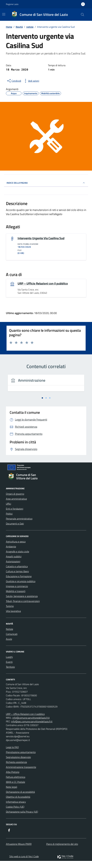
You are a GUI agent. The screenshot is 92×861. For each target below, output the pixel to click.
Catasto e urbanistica (17, 566)
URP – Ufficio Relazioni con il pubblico (43, 283)
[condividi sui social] (14, 80)
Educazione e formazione (19, 576)
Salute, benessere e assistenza (22, 596)
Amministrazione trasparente (21, 767)
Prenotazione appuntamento (21, 752)
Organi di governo (15, 494)
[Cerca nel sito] (82, 14)
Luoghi (9, 657)
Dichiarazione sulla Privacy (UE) (22, 812)
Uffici (8, 504)
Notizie (9, 629)
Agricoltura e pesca (16, 542)
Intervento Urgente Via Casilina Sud (41, 238)
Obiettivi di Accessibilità (18, 797)
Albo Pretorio (12, 772)
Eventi (9, 662)
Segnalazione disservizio (18, 757)
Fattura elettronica (15, 777)
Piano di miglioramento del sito (62, 844)
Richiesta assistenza (16, 762)
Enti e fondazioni (14, 509)
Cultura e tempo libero (17, 571)
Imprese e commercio (17, 586)
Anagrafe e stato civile (17, 551)
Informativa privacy (16, 802)
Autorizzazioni (13, 561)
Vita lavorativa (13, 611)
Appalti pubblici (13, 556)
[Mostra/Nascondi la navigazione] (4, 14)
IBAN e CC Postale (15, 782)
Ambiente (11, 547)
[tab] (42, 398)
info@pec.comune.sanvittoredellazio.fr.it (31, 721)
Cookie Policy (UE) (15, 807)
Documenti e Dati (15, 524)
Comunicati (11, 634)
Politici (9, 514)
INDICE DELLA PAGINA (46, 183)
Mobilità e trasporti (15, 591)
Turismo (10, 606)
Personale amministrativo (19, 519)
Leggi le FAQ (12, 747)
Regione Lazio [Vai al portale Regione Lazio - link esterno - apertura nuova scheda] (12, 4)
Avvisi (9, 639)
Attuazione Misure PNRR (19, 844)
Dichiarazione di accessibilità (20, 792)
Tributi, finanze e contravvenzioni (23, 601)
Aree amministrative (16, 499)
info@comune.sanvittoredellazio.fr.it (31, 718)
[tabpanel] (46, 385)
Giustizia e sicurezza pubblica (20, 581)
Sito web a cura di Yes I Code (24, 856)
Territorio (10, 667)
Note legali (11, 787)
